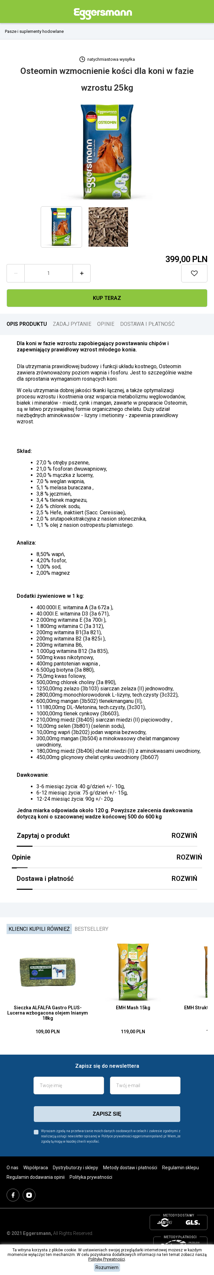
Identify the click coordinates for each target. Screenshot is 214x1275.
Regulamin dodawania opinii (36, 1177)
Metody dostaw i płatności (130, 1167)
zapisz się (107, 1114)
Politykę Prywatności (106, 1259)
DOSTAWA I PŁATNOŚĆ (147, 324)
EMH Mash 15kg (133, 1007)
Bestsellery (91, 929)
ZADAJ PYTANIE (72, 324)
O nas (12, 1167)
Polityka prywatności (91, 1177)
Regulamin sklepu (180, 1167)
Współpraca (35, 1167)
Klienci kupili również (39, 929)
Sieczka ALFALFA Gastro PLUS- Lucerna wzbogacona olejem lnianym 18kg (47, 1013)
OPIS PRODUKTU (27, 324)
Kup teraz (107, 298)
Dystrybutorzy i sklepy (75, 1167)
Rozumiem (107, 1267)
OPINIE (105, 324)
